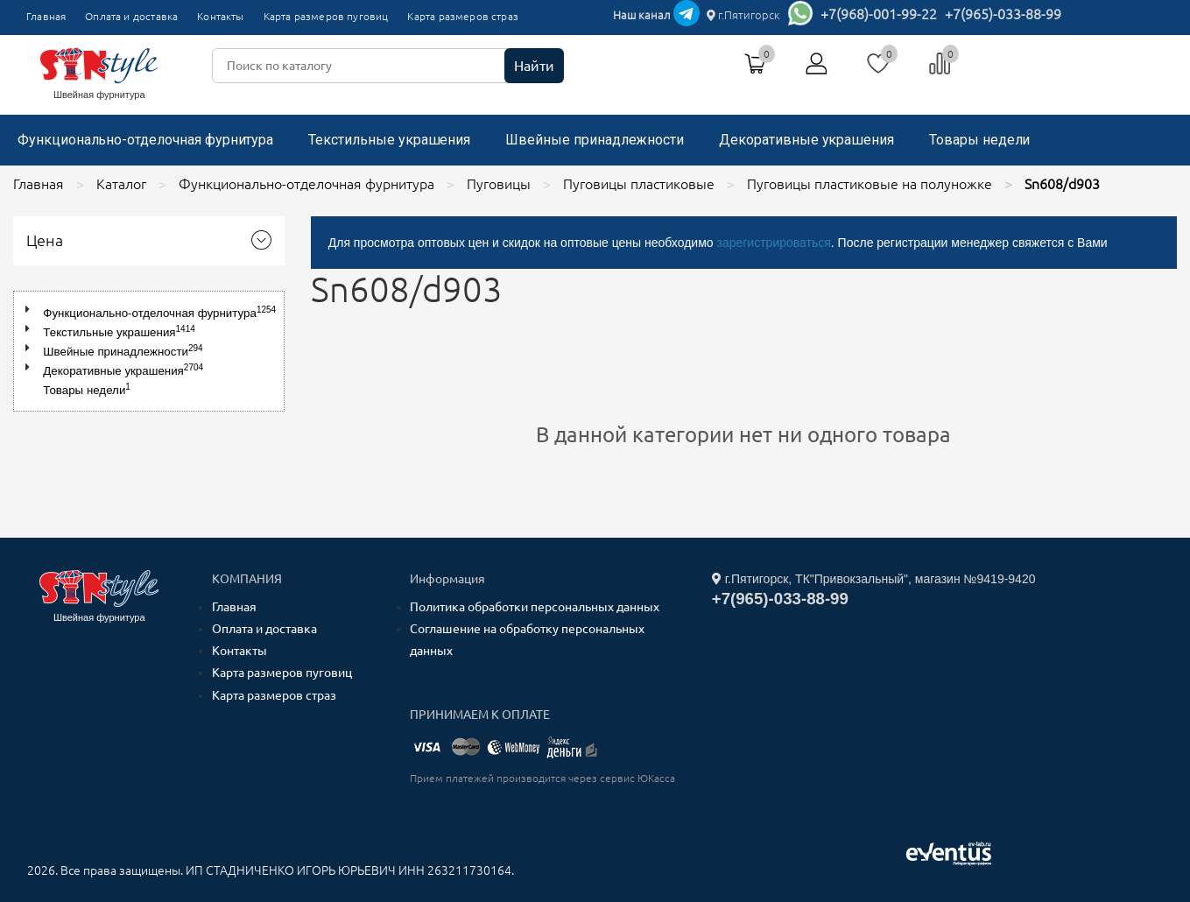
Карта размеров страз (462, 16)
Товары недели (979, 139)
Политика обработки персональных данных (534, 607)
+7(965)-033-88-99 (1003, 14)
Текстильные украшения (389, 139)
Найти (534, 66)
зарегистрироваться (773, 243)
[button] (31, 309)
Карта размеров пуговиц (326, 16)
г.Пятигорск (743, 15)
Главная (46, 16)
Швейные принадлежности (594, 139)
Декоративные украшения (806, 139)
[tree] (149, 351)
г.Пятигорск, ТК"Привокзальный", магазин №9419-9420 (874, 579)
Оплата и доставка (131, 16)
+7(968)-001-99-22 (878, 14)
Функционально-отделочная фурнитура (145, 139)
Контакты (220, 16)
